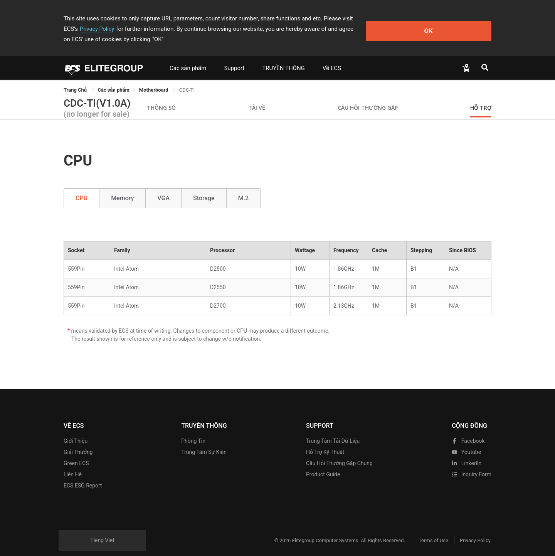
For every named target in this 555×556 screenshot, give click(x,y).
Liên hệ (73, 464)
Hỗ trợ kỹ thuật (325, 442)
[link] (113, 79)
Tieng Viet (102, 530)
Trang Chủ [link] (76, 79)
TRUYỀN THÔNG (283, 57)
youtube (466, 442)
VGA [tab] (163, 187)
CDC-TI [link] (187, 79)
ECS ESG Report (83, 475)
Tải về (256, 97)
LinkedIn (466, 453)
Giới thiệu (75, 430)
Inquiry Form (471, 464)
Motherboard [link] (154, 79)
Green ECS (76, 453)
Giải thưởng (78, 442)
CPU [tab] (81, 187)
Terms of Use (427, 530)
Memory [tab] (122, 187)
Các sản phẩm (188, 57)
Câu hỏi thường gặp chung (339, 453)
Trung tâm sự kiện (204, 442)
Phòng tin (193, 430)
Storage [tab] (204, 187)
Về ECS (332, 57)
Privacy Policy (388, 18)
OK (460, 23)
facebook (468, 430)
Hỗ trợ (480, 97)
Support (234, 57)
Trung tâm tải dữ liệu (333, 430)
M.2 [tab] (243, 187)
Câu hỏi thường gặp (368, 97)
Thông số (161, 97)
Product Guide (323, 464)
